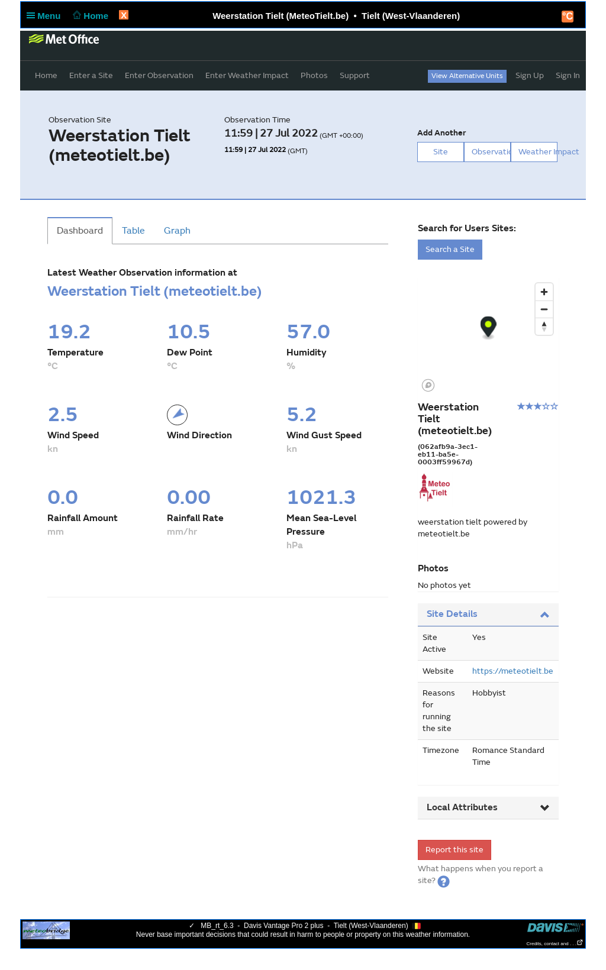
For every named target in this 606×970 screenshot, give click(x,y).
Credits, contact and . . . (555, 943)
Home (90, 16)
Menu (46, 16)
